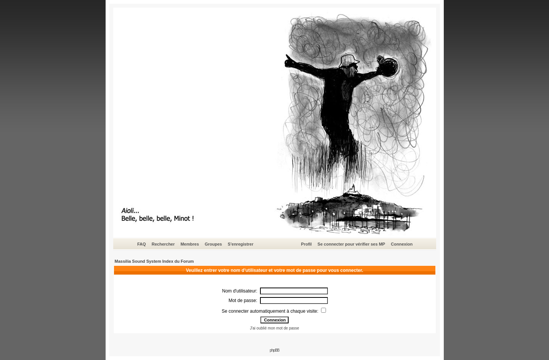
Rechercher (163, 244)
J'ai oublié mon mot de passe (274, 328)
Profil (306, 244)
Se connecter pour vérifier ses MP (351, 244)
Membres (189, 244)
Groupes (213, 244)
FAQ (141, 244)
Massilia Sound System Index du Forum (154, 261)
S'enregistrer (240, 244)
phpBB (274, 350)
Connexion (402, 244)
